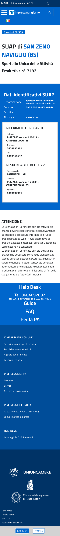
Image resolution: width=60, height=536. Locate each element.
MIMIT (4, 3)
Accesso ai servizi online (16, 391)
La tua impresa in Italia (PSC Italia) (21, 411)
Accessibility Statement (12, 522)
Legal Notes (7, 510)
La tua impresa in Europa (16, 417)
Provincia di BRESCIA (13, 32)
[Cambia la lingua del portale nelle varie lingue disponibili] (8, 20)
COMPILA (39, 530)
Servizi (7, 385)
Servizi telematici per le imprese (20, 344)
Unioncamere (17, 3)
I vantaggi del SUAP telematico (19, 437)
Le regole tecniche (13, 360)
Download (9, 380)
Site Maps (6, 518)
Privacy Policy (8, 514)
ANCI (30, 3)
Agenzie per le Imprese (15, 354)
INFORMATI (22, 530)
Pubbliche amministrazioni (17, 349)
